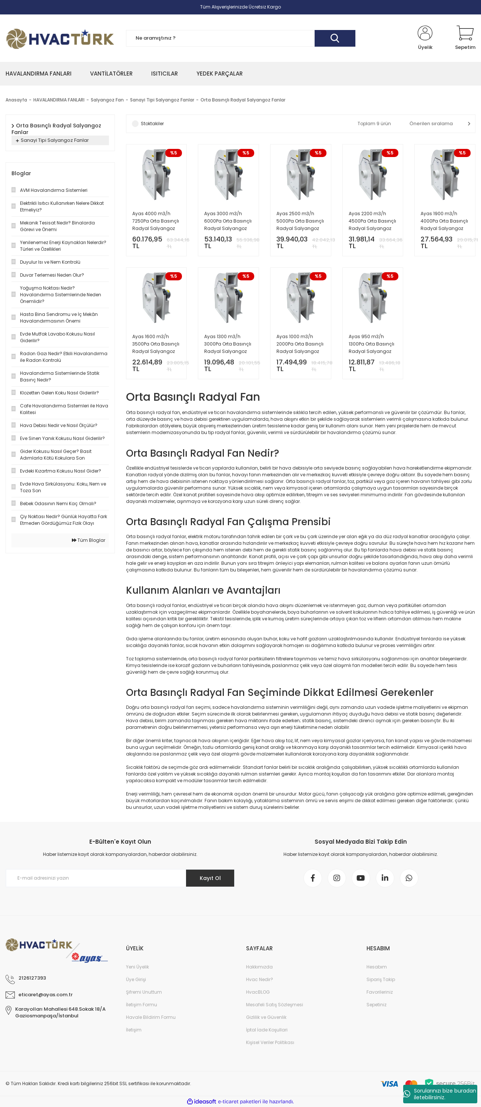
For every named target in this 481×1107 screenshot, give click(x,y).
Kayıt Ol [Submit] (210, 878)
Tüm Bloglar (88, 540)
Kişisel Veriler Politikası (270, 1042)
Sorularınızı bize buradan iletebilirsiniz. (439, 1094)
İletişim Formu (141, 1004)
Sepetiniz (376, 1004)
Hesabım (376, 967)
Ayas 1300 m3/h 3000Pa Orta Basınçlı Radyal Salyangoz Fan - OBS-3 (227, 344)
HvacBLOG (258, 992)
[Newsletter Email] (120, 878)
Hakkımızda (259, 967)
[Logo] (60, 38)
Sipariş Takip (380, 979)
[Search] (240, 38)
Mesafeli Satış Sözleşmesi (274, 1004)
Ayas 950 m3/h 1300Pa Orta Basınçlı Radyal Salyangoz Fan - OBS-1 (371, 344)
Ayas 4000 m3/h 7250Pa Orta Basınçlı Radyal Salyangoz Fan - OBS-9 (155, 221)
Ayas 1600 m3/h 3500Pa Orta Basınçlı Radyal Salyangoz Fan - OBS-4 (155, 344)
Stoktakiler (152, 123)
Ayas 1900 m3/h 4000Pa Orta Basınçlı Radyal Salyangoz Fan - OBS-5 (444, 221)
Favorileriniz (379, 992)
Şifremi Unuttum (144, 992)
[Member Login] (425, 38)
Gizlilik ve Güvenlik (266, 1017)
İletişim (134, 1030)
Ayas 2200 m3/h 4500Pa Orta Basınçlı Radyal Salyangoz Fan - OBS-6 (372, 221)
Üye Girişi (136, 979)
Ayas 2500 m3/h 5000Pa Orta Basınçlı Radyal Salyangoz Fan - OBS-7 (300, 221)
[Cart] (465, 38)
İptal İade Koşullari (267, 1030)
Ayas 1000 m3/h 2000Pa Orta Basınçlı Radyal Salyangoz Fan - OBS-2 (300, 344)
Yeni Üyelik (137, 967)
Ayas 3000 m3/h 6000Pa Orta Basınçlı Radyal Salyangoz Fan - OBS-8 (228, 221)
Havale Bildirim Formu (151, 1017)
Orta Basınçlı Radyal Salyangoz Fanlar (243, 100)
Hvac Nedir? (259, 979)
